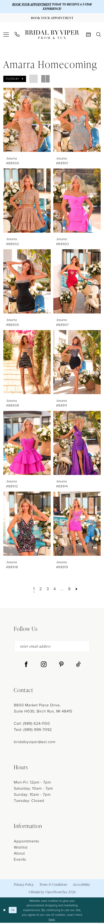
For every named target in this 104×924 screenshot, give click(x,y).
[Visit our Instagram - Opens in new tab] (44, 666)
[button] (6, 35)
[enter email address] (52, 647)
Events (20, 861)
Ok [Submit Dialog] (13, 911)
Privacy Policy (24, 885)
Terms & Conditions (53, 885)
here (52, 920)
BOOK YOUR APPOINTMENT (31, 4)
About (19, 855)
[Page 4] (55, 589)
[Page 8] (70, 589)
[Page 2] (40, 589)
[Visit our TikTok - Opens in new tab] (78, 666)
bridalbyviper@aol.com (35, 743)
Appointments (26, 842)
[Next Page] (78, 589)
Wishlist (20, 848)
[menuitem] (6, 35)
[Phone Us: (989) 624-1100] (17, 35)
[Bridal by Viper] (52, 35)
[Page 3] (47, 589)
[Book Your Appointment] (52, 18)
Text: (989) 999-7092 (33, 731)
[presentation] (27, 121)
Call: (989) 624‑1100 (32, 725)
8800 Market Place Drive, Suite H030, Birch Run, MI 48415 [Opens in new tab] (43, 709)
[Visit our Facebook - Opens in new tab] (26, 666)
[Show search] (98, 35)
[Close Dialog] (4, 911)
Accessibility (81, 885)
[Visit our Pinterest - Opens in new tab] (61, 666)
